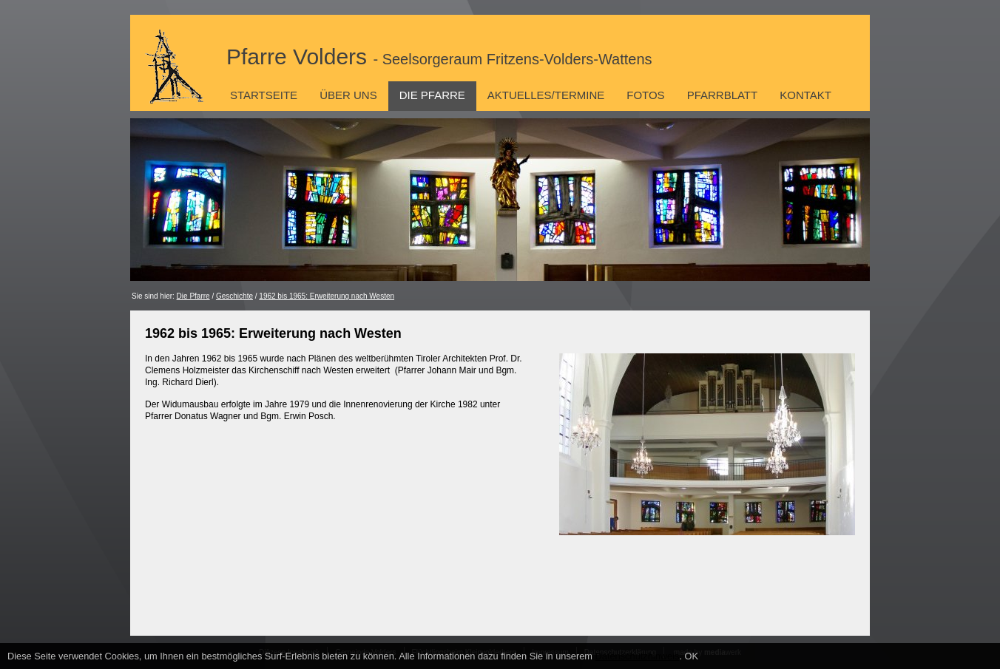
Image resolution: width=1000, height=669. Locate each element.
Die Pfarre (432, 95)
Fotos (645, 95)
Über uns (348, 95)
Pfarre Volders (439, 56)
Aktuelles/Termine (545, 95)
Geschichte (234, 296)
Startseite (263, 95)
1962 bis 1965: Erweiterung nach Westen (326, 296)
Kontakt (805, 95)
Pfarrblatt (722, 95)
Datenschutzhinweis (637, 656)
